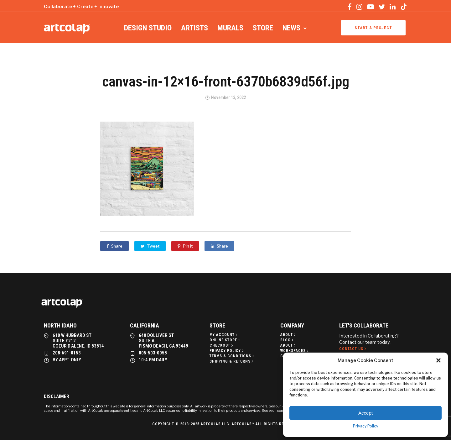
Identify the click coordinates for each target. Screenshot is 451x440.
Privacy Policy (365, 426)
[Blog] (287, 340)
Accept (365, 413)
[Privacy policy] (227, 351)
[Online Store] (225, 340)
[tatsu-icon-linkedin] (393, 6)
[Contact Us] (353, 349)
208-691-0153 (67, 353)
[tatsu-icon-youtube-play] (370, 6)
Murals (230, 28)
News (291, 28)
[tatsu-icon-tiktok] (403, 6)
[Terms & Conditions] (232, 356)
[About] (288, 335)
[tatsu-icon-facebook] (350, 6)
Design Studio (148, 28)
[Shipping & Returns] (232, 361)
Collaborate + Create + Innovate (81, 6)
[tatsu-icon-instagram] (359, 6)
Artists (194, 28)
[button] (438, 360)
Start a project (373, 27)
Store (263, 28)
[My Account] (224, 335)
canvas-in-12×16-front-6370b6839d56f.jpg (225, 81)
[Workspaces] (295, 351)
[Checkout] (222, 345)
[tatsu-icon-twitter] (382, 6)
